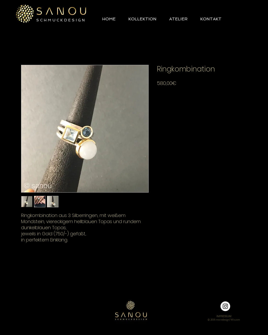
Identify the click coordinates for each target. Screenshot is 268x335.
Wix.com (235, 319)
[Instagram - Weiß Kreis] (225, 306)
